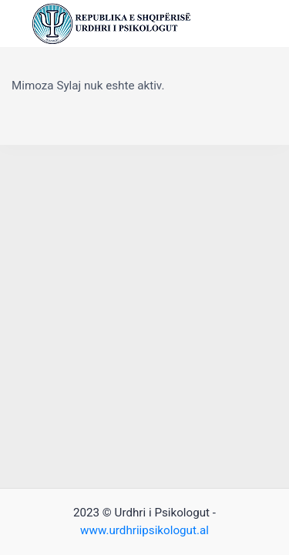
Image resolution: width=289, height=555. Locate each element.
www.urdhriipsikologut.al (144, 530)
